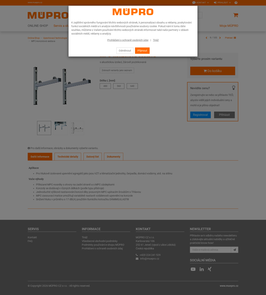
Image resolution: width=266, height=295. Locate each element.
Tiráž (156, 40)
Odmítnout (125, 50)
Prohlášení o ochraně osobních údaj (127, 40)
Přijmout (142, 50)
